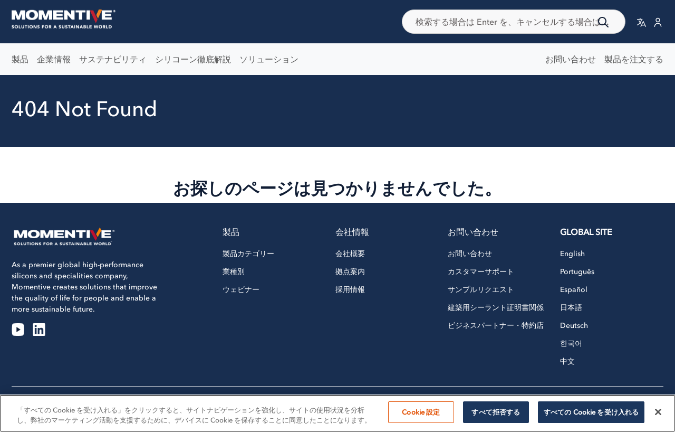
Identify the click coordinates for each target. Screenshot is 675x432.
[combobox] (514, 22)
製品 (20, 59)
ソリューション (268, 59)
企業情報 (54, 59)
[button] (641, 22)
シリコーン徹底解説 (193, 59)
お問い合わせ (570, 59)
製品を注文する (633, 59)
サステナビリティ (113, 59)
